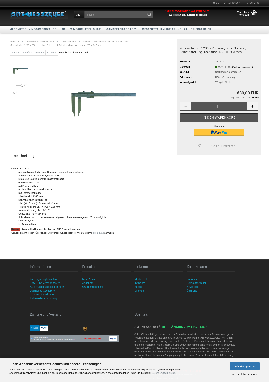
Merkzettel (253, 2)
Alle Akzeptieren (245, 366)
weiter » (39, 52)
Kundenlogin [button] (232, 2)
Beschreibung (24, 156)
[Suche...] (79, 14)
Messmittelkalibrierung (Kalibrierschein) (176, 29)
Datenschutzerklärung (163, 373)
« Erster (16, 52)
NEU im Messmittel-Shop (81, 29)
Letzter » (51, 52)
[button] (216, 3)
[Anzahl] (219, 106)
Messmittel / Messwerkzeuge (33, 29)
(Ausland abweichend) (242, 67)
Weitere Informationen (245, 374)
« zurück (27, 52)
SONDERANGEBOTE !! (121, 29)
